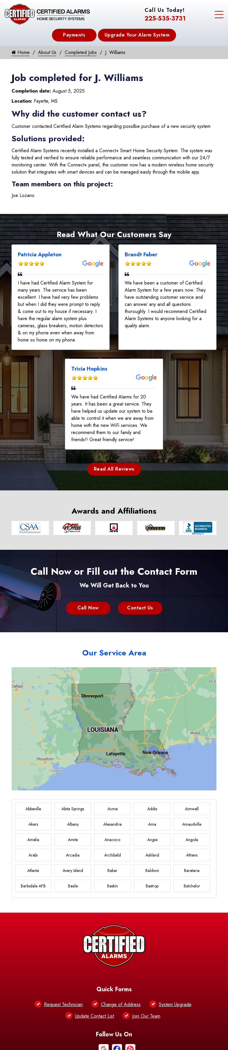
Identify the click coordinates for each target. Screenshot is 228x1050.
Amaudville (191, 824)
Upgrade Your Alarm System (137, 34)
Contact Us (140, 607)
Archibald (112, 855)
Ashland (152, 855)
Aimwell (192, 809)
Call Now (88, 607)
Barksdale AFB (33, 886)
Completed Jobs (81, 52)
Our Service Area (114, 652)
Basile (73, 886)
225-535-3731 (165, 18)
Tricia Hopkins (89, 369)
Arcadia (73, 855)
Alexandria (112, 824)
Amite (73, 840)
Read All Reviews (114, 469)
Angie (152, 840)
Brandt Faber (141, 254)
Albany (73, 824)
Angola (192, 840)
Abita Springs (72, 809)
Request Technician (63, 1004)
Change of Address (121, 1004)
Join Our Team (146, 1016)
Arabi (33, 855)
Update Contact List (94, 1016)
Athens (191, 855)
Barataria (192, 870)
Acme (112, 809)
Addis (152, 809)
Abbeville (33, 809)
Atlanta (33, 870)
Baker (112, 870)
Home (21, 52)
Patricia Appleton (39, 254)
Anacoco (112, 840)
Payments (74, 34)
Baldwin (152, 870)
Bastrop (152, 886)
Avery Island (73, 870)
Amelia (33, 840)
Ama (152, 824)
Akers (33, 824)
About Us (47, 52)
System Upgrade (175, 1004)
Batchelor (192, 886)
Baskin (112, 886)
